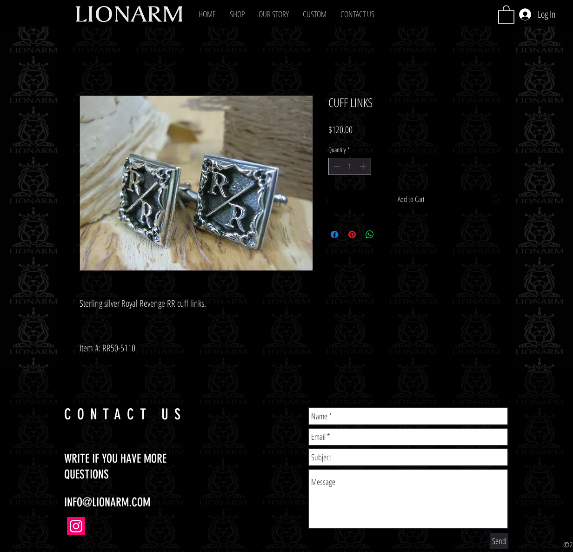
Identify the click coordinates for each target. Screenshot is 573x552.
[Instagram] (76, 526)
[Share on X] (387, 234)
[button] (237, 14)
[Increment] (364, 166)
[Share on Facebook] (334, 234)
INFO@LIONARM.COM (107, 502)
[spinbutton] (349, 166)
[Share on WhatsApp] (369, 234)
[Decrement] (335, 166)
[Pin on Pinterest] (352, 234)
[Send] (499, 541)
